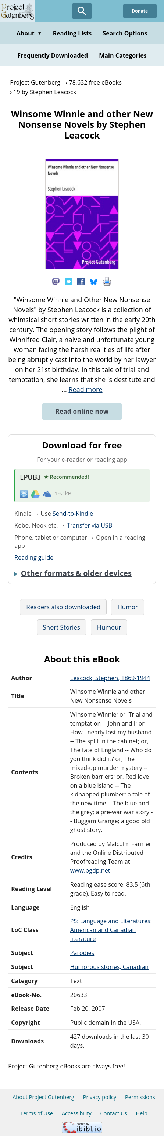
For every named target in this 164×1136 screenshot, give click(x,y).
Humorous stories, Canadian (109, 967)
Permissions (140, 1097)
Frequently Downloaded (52, 55)
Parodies (82, 953)
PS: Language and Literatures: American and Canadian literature (111, 930)
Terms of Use (36, 1113)
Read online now (81, 411)
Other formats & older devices (76, 573)
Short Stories (61, 627)
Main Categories (123, 55)
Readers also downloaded (63, 607)
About (29, 33)
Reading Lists (72, 33)
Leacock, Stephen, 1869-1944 (110, 678)
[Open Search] (82, 11)
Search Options (125, 33)
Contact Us (113, 1113)
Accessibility (77, 1113)
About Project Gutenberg (43, 1097)
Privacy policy (100, 1097)
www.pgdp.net (90, 870)
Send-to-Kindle (73, 513)
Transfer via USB (89, 525)
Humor (127, 607)
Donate (140, 11)
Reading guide (33, 557)
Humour (109, 627)
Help (141, 1113)
